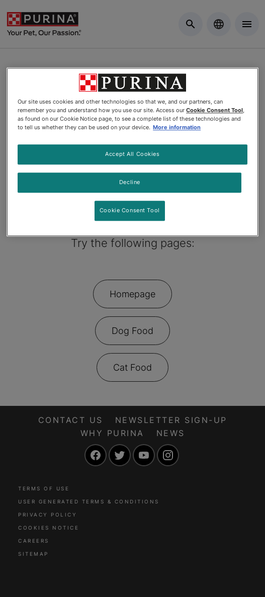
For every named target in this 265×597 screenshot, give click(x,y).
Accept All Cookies (132, 154)
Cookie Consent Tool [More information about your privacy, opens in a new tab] (214, 110)
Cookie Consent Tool (130, 210)
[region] (132, 151)
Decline (129, 182)
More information (177, 127)
